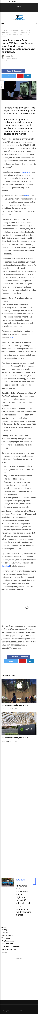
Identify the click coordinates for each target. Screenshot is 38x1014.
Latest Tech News (9, 949)
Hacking (13, 32)
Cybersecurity (14, 30)
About (19, 6)
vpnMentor (26, 172)
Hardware (21, 32)
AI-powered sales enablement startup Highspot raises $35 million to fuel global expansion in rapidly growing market (23, 900)
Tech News (6, 938)
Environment (25, 30)
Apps (4, 927)
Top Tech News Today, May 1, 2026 (15, 738)
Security (29, 32)
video (26, 196)
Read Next (20, 880)
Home (4, 30)
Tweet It (8, 75)
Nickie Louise (5, 709)
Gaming (4, 930)
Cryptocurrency (8, 941)
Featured (5, 32)
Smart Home (6, 34)
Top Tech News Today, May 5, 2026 (15, 705)
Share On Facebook (13, 71)
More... (4, 952)
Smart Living (17, 34)
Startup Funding (8, 935)
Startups (5, 933)
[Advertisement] (19, 810)
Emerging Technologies (11, 946)
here (11, 337)
